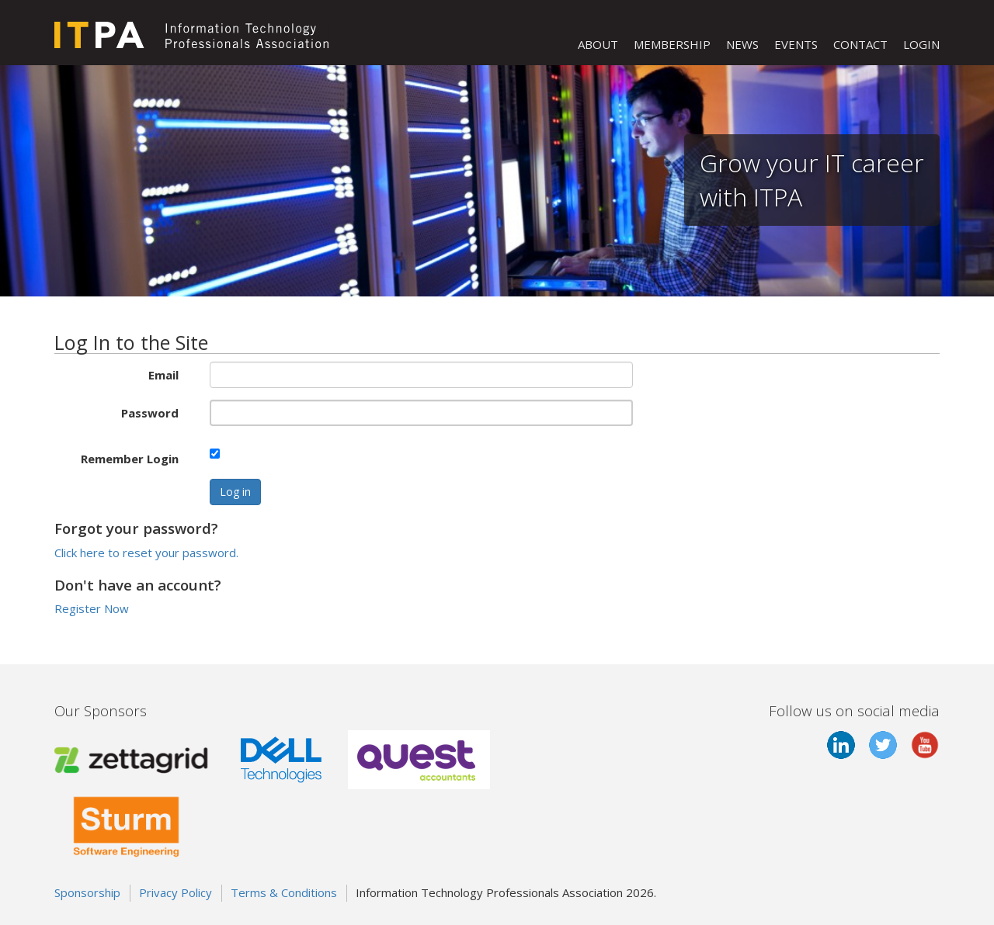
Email (163, 375)
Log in (235, 491)
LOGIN (921, 44)
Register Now (91, 608)
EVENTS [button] (796, 44)
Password (150, 413)
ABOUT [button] (598, 44)
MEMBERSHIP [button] (672, 44)
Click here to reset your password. (146, 552)
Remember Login (130, 458)
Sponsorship (87, 892)
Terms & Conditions (284, 892)
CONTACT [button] (860, 44)
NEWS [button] (742, 44)
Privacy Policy (175, 892)
